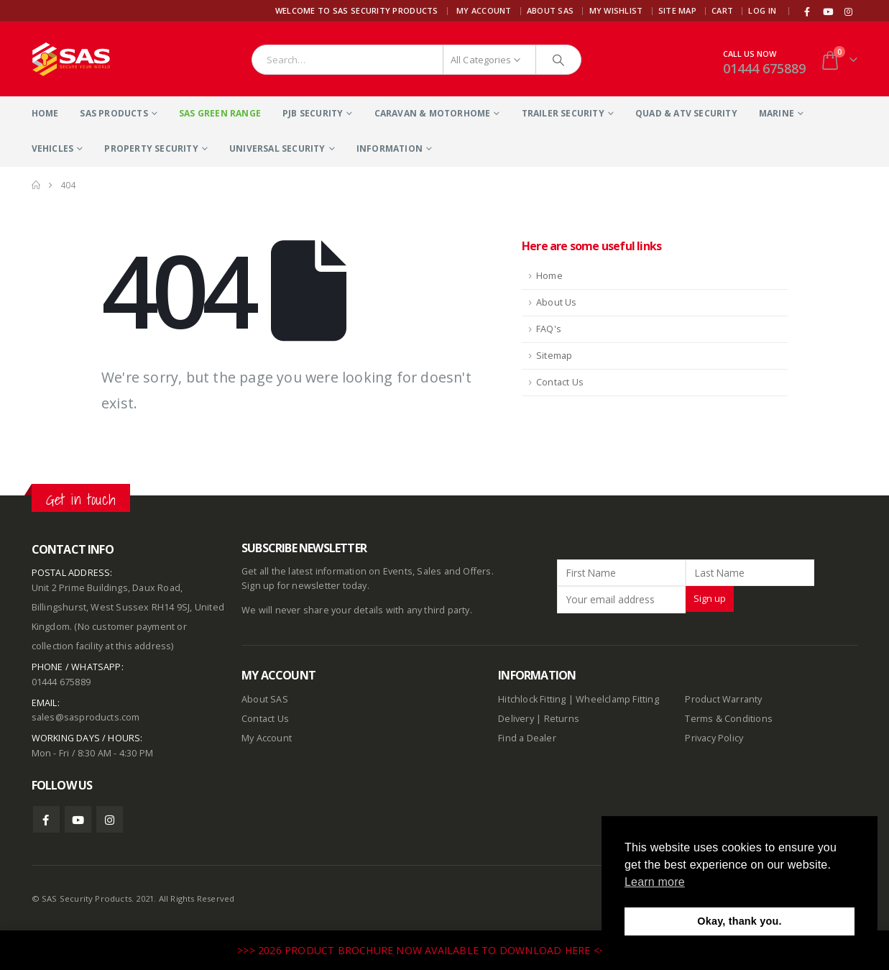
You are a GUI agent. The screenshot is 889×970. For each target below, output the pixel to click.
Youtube (78, 819)
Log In (762, 10)
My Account (484, 10)
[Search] (558, 59)
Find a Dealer (527, 738)
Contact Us (560, 382)
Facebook (46, 819)
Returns (561, 719)
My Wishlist (616, 10)
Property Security (151, 148)
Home (45, 113)
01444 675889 (764, 68)
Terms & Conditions (729, 719)
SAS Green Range (220, 113)
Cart (722, 10)
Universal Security (277, 148)
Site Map (677, 10)
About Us (556, 302)
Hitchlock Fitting (532, 699)
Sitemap (554, 355)
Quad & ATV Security (686, 113)
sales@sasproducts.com (86, 717)
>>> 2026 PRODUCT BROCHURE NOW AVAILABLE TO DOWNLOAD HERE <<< (425, 950)
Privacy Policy (714, 738)
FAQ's (548, 329)
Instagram (109, 819)
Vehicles (53, 148)
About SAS (550, 10)
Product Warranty (724, 699)
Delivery (516, 719)
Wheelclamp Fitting (617, 699)
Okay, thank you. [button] (739, 921)
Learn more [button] (655, 882)
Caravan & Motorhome (432, 113)
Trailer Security (563, 113)
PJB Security (312, 113)
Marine (776, 113)
